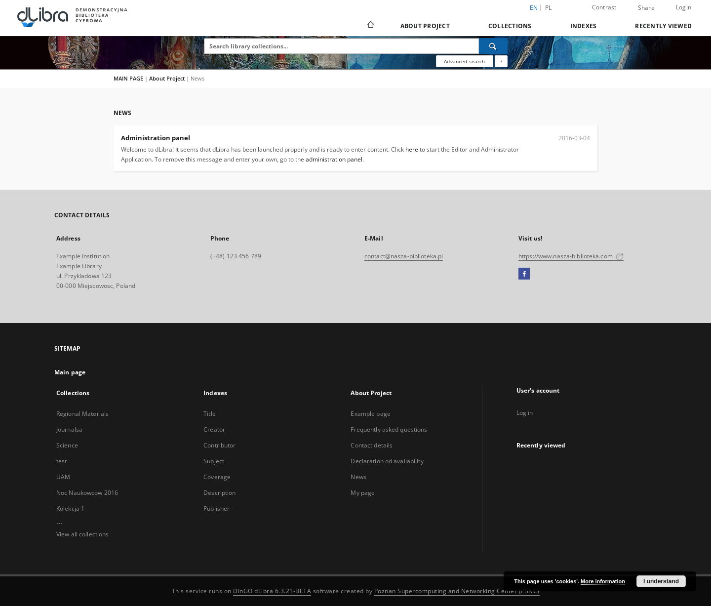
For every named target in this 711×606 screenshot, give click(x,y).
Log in (524, 412)
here (411, 149)
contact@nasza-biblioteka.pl (403, 256)
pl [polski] (548, 7)
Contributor (219, 445)
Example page (370, 413)
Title (209, 413)
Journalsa (69, 429)
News (358, 477)
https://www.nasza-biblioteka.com (571, 256)
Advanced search (464, 61)
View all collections (82, 534)
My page (363, 492)
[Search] (493, 46)
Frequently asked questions (389, 429)
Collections (510, 26)
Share (646, 8)
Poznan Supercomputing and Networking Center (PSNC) (457, 591)
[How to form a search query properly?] (501, 61)
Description (219, 492)
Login (683, 7)
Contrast (604, 7)
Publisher (216, 508)
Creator (214, 429)
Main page (69, 372)
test (61, 461)
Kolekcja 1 (70, 508)
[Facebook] (524, 274)
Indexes (583, 26)
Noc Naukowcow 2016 (87, 492)
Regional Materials (82, 413)
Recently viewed (663, 26)
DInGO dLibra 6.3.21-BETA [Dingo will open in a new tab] (272, 591)
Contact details (372, 445)
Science (67, 445)
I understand (661, 581)
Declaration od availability (387, 461)
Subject (213, 461)
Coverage (217, 477)
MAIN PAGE (128, 78)
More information (603, 581)
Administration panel (155, 137)
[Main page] (370, 26)
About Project (425, 26)
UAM (63, 477)
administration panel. (335, 159)
